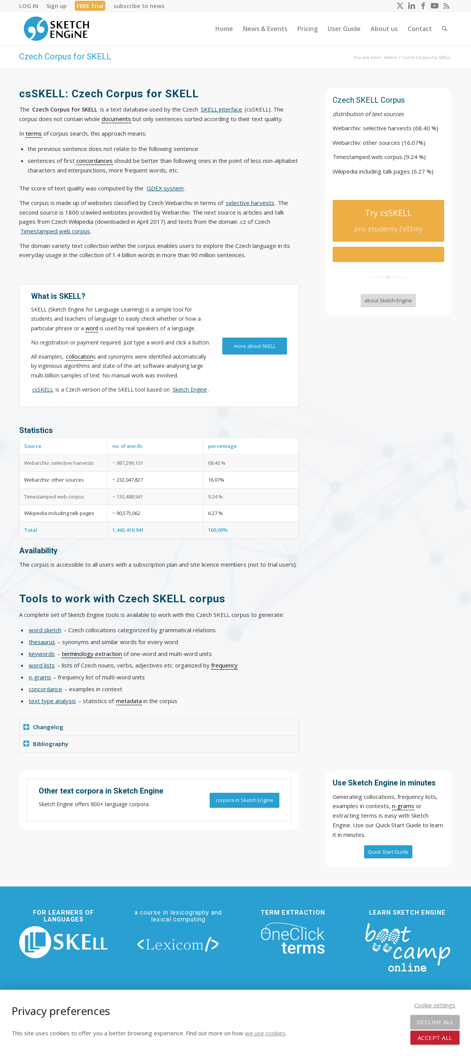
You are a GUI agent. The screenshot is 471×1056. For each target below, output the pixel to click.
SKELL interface (221, 109)
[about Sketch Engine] (388, 300)
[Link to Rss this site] (446, 5)
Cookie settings (434, 1005)
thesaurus (42, 642)
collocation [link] (79, 356)
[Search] (444, 29)
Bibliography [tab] (45, 744)
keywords (42, 654)
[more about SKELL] (254, 346)
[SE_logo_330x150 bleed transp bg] (56, 29)
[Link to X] (399, 5)
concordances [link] (94, 160)
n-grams (40, 677)
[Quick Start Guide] (388, 851)
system (165, 188)
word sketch (45, 630)
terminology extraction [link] (92, 654)
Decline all (435, 1022)
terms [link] (34, 133)
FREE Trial (90, 6)
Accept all (435, 1037)
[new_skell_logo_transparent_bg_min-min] (63, 942)
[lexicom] (178, 944)
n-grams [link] (403, 806)
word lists (42, 665)
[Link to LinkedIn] (411, 5)
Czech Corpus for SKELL (65, 56)
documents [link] (116, 119)
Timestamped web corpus (55, 231)
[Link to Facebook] (422, 5)
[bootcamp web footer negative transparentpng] (407, 946)
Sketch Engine (189, 389)
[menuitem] (31, 6)
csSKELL (42, 389)
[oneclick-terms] (292, 938)
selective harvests (250, 203)
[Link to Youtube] (434, 5)
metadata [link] (129, 701)
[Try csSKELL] (388, 221)
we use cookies (265, 1033)
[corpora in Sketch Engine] (244, 800)
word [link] (91, 328)
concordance (45, 689)
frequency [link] (224, 665)
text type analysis (52, 701)
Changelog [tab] (43, 727)
